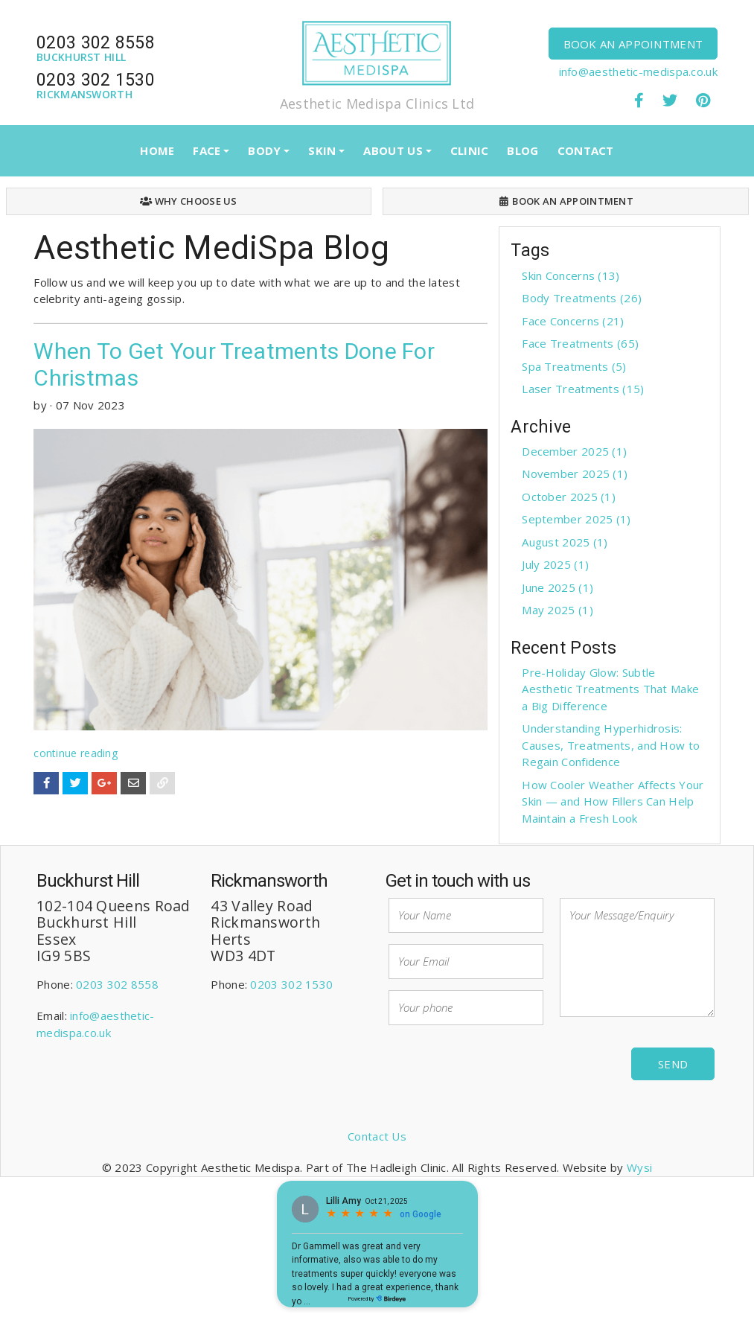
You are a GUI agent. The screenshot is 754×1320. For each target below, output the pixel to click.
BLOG (522, 150)
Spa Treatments (574, 366)
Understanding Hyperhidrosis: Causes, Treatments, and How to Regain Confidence (611, 745)
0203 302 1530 (291, 984)
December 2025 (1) (574, 451)
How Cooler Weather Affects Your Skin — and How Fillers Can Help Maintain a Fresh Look (612, 801)
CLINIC (469, 150)
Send (673, 1063)
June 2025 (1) (557, 587)
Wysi (639, 1167)
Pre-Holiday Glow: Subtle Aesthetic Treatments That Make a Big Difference (610, 689)
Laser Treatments (583, 388)
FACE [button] (206, 150)
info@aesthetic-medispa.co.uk (638, 71)
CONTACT (585, 150)
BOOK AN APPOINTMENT (633, 43)
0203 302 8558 (117, 984)
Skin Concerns (570, 275)
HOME (157, 150)
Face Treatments (580, 343)
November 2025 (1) (574, 473)
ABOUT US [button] (392, 150)
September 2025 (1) (576, 518)
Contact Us (377, 1136)
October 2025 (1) (569, 496)
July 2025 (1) (555, 564)
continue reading (75, 753)
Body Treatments (582, 297)
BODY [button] (264, 150)
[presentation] (502, 1065)
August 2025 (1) (565, 542)
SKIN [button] (322, 150)
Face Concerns (573, 320)
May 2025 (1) (557, 609)
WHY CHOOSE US (188, 201)
